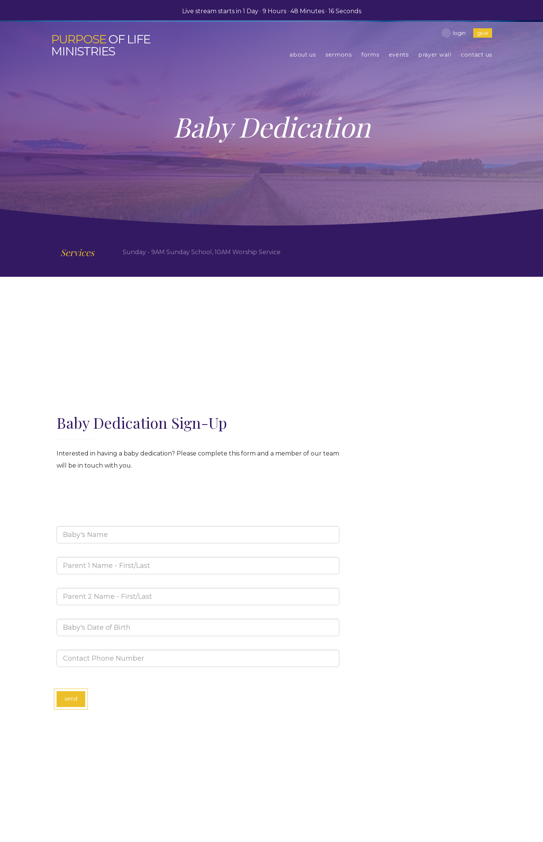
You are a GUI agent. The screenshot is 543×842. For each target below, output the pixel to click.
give (482, 33)
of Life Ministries (102, 45)
